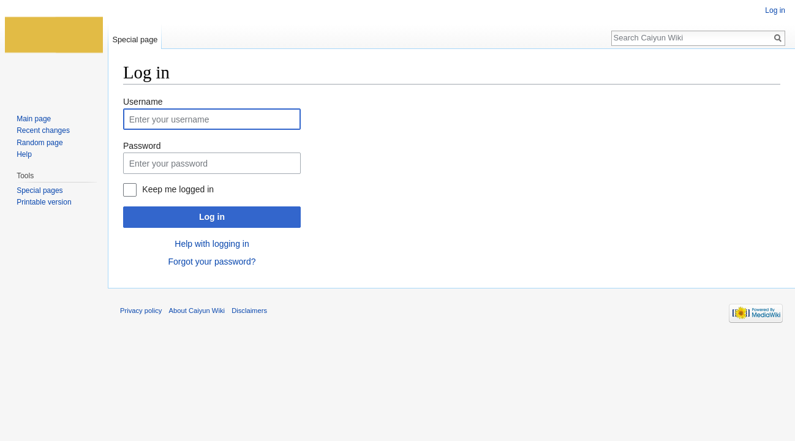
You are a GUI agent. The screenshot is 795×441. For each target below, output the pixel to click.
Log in (212, 217)
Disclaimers (249, 310)
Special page (134, 39)
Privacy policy (141, 310)
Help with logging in (212, 244)
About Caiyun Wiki (197, 310)
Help (24, 154)
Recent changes (43, 130)
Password (141, 146)
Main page (34, 119)
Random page (39, 142)
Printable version (44, 202)
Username (143, 102)
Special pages (39, 190)
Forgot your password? (211, 261)
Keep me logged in (178, 189)
